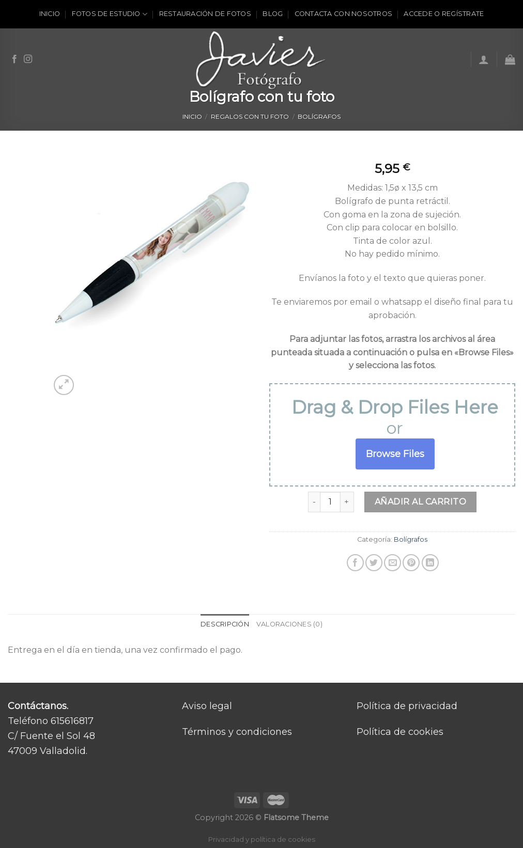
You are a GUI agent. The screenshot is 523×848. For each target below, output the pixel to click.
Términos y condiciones (237, 731)
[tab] (225, 624)
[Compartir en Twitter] (373, 562)
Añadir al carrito (420, 502)
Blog (273, 14)
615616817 (72, 721)
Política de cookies (400, 731)
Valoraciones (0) (289, 624)
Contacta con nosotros (343, 14)
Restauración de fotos (205, 14)
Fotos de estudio (110, 14)
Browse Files (395, 454)
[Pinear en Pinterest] (411, 562)
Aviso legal (207, 706)
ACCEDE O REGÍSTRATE (444, 14)
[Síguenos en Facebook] (14, 59)
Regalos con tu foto (250, 116)
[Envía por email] (392, 562)
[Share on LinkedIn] (430, 562)
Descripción (225, 624)
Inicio (49, 14)
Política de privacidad (407, 706)
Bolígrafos (319, 116)
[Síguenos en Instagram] (28, 59)
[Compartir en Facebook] (355, 562)
